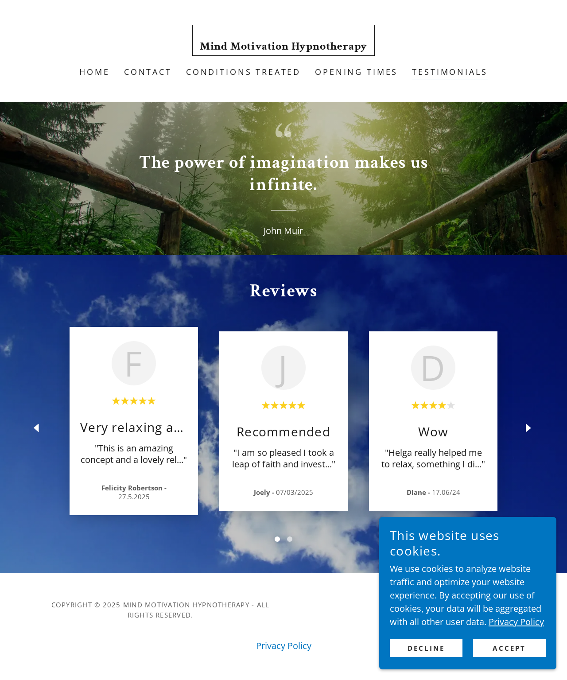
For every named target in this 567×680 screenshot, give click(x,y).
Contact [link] (148, 71)
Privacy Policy (516, 674)
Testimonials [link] (449, 71)
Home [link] (94, 71)
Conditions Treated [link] (243, 71)
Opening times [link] (356, 71)
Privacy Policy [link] (283, 646)
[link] (283, 46)
